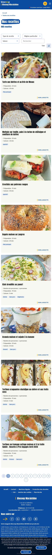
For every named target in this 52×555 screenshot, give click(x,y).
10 (48, 476)
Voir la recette (43, 97)
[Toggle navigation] (50, 4)
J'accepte (26, 552)
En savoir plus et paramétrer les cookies (20, 547)
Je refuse (41, 547)
